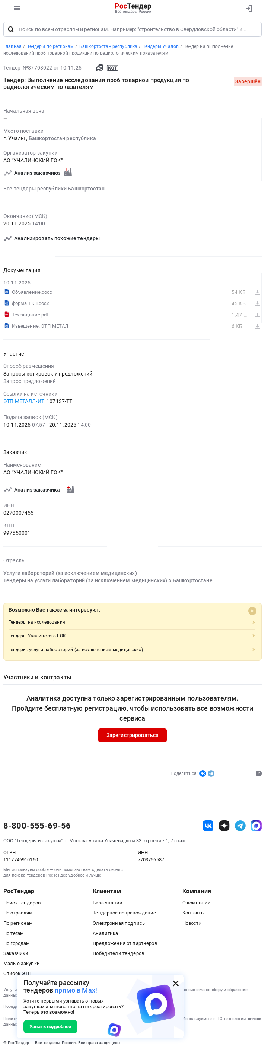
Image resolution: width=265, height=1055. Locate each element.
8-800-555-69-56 (37, 827)
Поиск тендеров (22, 904)
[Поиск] (10, 30)
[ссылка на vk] (208, 826)
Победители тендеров (118, 954)
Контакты (193, 914)
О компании (196, 904)
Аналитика (105, 934)
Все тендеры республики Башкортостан (54, 189)
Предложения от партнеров (125, 944)
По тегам (13, 934)
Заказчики (15, 954)
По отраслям (18, 914)
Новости (192, 924)
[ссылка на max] (256, 826)
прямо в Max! (76, 990)
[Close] (252, 612)
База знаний (107, 904)
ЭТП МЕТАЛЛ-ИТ (23, 402)
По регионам (18, 924)
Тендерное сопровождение (124, 914)
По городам (16, 944)
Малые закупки (21, 964)
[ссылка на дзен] (224, 826)
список (254, 1019)
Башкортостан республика (62, 139)
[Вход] (248, 8)
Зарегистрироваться (132, 736)
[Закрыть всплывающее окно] (175, 983)
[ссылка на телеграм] (240, 826)
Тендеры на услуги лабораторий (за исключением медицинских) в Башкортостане (108, 582)
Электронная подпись (119, 924)
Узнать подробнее (50, 1026)
